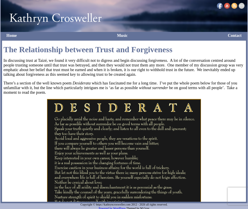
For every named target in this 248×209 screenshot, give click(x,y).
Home (11, 35)
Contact (235, 35)
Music (122, 35)
